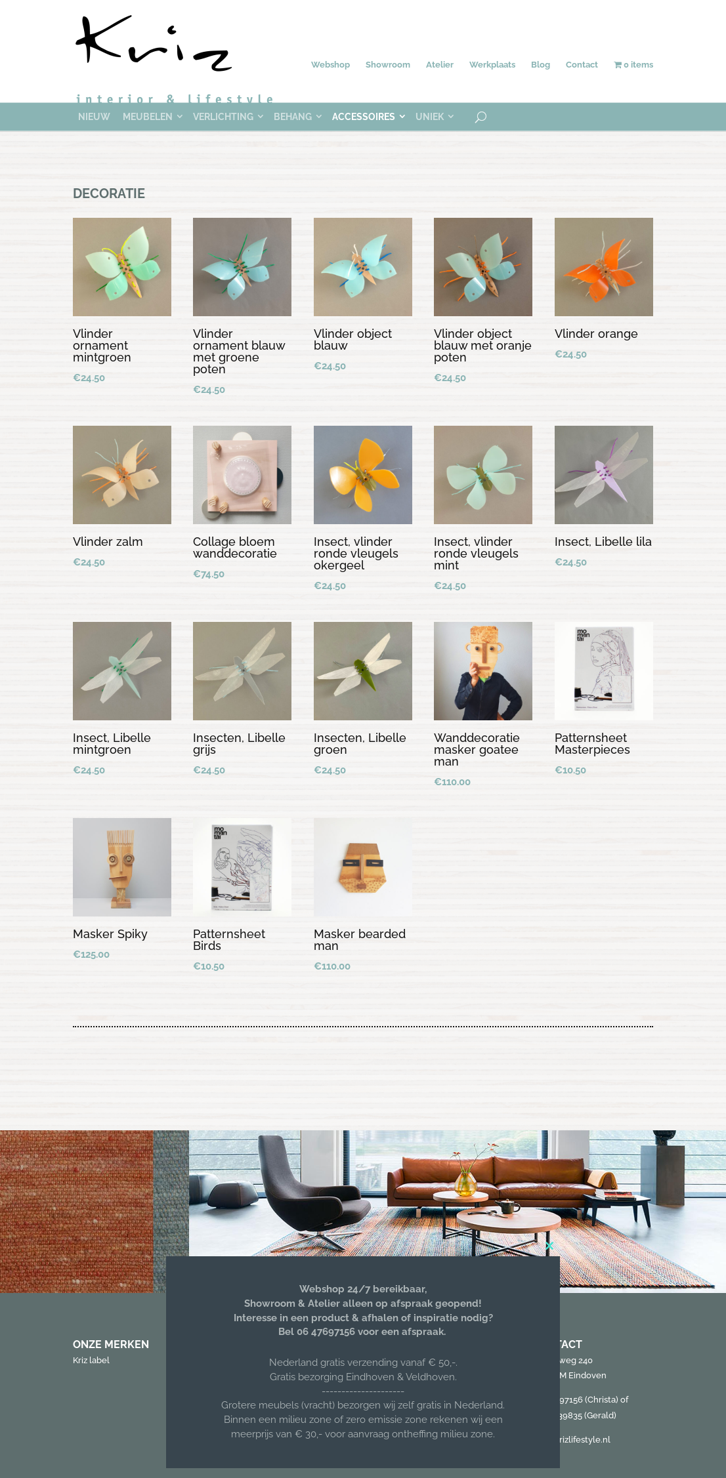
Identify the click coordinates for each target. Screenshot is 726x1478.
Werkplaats (492, 65)
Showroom (388, 65)
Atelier (440, 65)
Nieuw (94, 117)
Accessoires (363, 117)
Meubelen (148, 117)
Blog (540, 65)
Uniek (430, 117)
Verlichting (223, 117)
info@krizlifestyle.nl (571, 1440)
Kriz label (91, 1360)
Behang (293, 117)
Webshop (330, 65)
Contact (582, 65)
